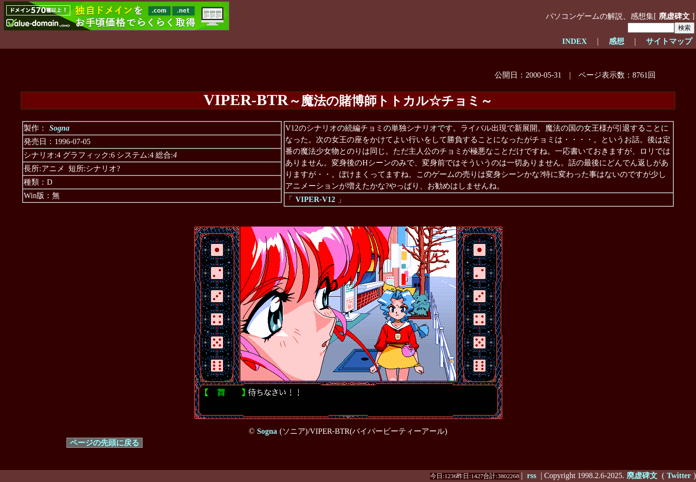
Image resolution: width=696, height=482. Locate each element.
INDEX (574, 41)
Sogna (59, 128)
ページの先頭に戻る (104, 443)
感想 (616, 41)
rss (532, 475)
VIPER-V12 (315, 199)
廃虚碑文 (674, 16)
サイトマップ (669, 41)
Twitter (679, 475)
